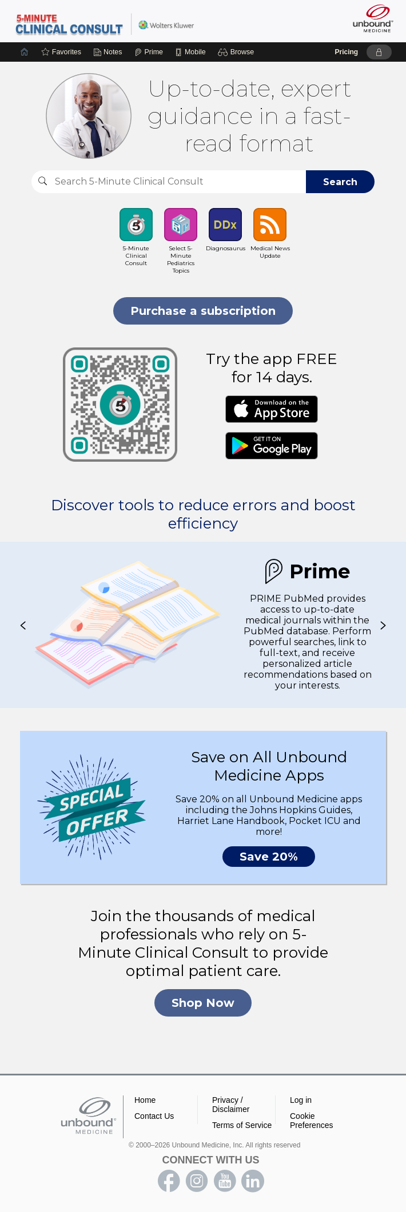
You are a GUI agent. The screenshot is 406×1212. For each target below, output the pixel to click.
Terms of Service (242, 1125)
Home (145, 1100)
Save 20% (269, 856)
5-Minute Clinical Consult (104, 23)
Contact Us (154, 1116)
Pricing (346, 52)
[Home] (25, 52)
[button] (237, 52)
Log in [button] (301, 1100)
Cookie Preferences (311, 1120)
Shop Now (203, 1003)
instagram (196, 1181)
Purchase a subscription (203, 311)
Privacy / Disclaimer (230, 1104)
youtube (224, 1181)
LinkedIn (252, 1181)
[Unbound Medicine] (369, 18)
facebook (168, 1181)
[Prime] (148, 52)
